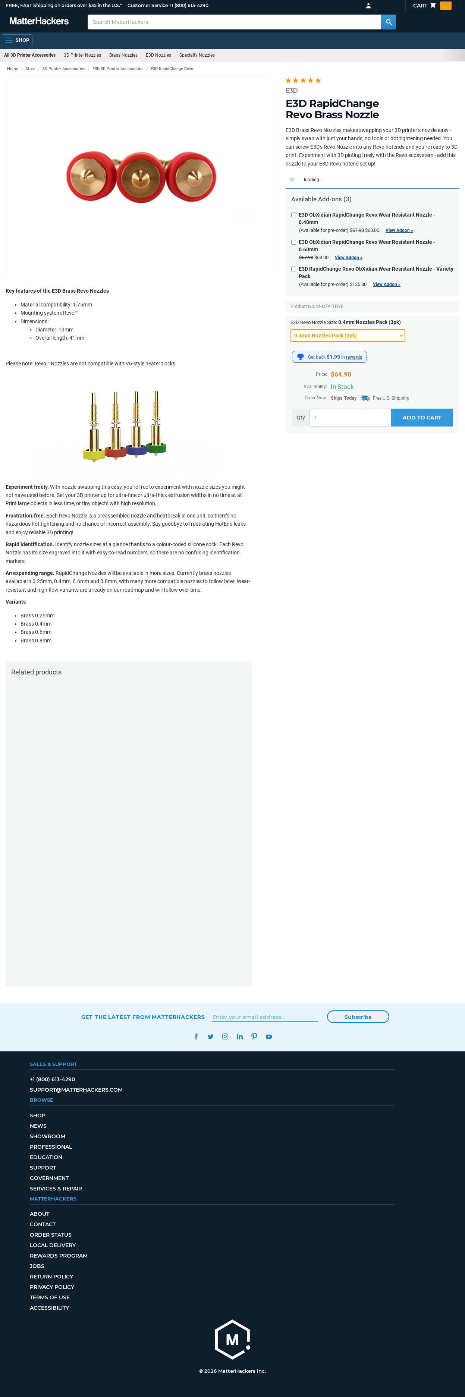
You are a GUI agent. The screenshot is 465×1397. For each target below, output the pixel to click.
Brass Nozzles (123, 55)
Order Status (51, 1234)
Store (30, 68)
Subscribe (358, 1017)
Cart (432, 5)
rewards (354, 357)
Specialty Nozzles (197, 55)
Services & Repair (56, 1188)
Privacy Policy (52, 1287)
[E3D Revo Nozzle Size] (347, 335)
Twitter (210, 1036)
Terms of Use (50, 1297)
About (39, 1214)
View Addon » (399, 230)
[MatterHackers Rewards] (300, 357)
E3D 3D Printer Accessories (118, 68)
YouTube (269, 1036)
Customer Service (148, 5)
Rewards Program (59, 1255)
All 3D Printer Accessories (30, 55)
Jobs (37, 1266)
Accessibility (49, 1308)
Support (43, 1167)
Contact (43, 1224)
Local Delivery (53, 1245)
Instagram (225, 1036)
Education (46, 1157)
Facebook (196, 1036)
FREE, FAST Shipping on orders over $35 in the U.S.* (64, 5)
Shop (37, 1115)
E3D (292, 90)
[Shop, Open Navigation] (17, 40)
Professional (51, 1146)
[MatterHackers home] (39, 22)
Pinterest (254, 1036)
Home (12, 68)
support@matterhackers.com (76, 1089)
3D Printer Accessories (64, 68)
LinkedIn (239, 1036)
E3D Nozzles (158, 55)
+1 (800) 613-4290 (188, 5)
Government (49, 1178)
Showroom (47, 1136)
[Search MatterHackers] (388, 22)
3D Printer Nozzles (82, 55)
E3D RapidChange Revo (172, 68)
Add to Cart (422, 417)
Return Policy (51, 1276)
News (38, 1126)
